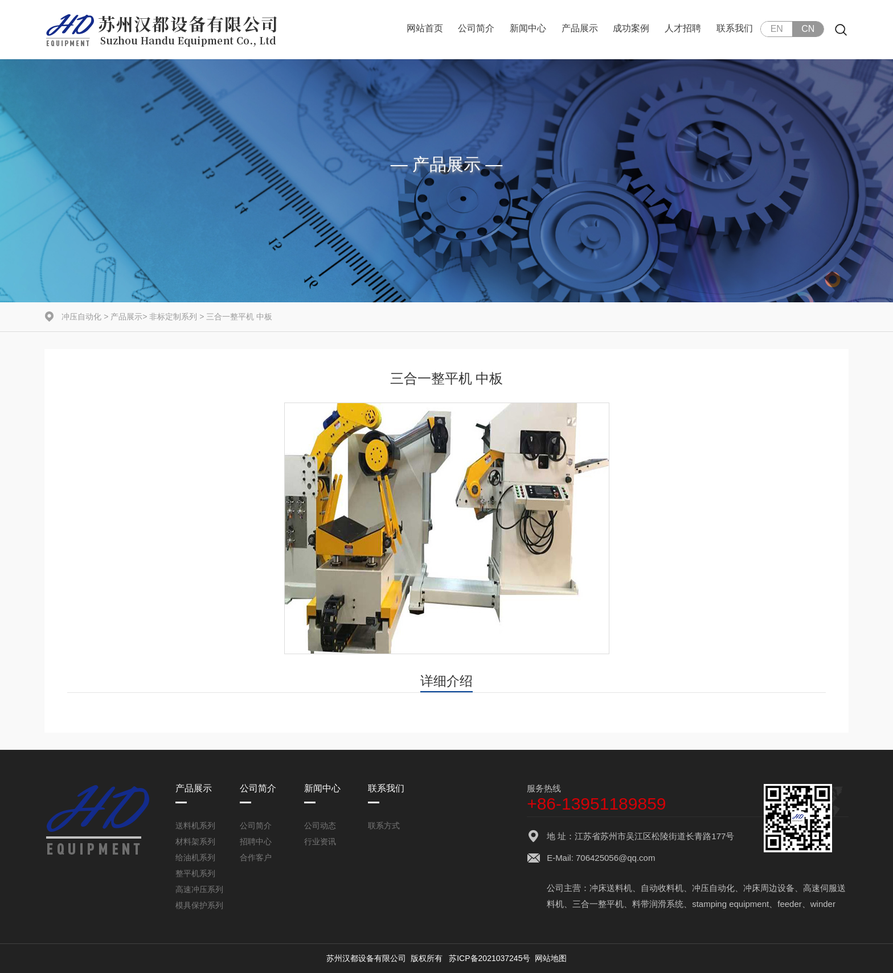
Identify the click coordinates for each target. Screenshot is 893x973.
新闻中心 (528, 28)
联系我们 (734, 28)
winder (822, 904)
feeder (789, 904)
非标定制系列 (173, 316)
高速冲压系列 (199, 889)
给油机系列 (195, 857)
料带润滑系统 (657, 904)
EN (777, 29)
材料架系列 (195, 841)
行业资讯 (320, 841)
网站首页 (425, 28)
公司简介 (476, 28)
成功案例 (631, 28)
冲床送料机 (610, 888)
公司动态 (320, 825)
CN (807, 29)
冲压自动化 (81, 316)
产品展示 (580, 28)
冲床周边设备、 (773, 888)
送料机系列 (195, 825)
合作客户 (256, 857)
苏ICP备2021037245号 (489, 958)
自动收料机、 (666, 888)
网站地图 (551, 958)
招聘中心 (256, 841)
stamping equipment (730, 904)
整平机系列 (195, 873)
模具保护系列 (199, 905)
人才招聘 (683, 28)
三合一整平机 (598, 904)
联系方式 (384, 825)
